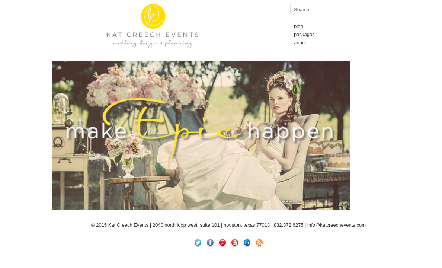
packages (304, 34)
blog (298, 26)
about (300, 42)
